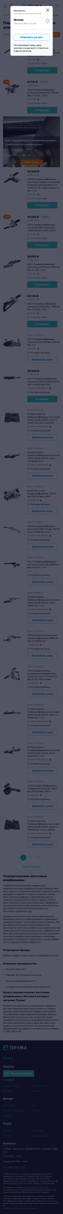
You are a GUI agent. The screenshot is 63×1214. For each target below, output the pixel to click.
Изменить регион (31, 37)
